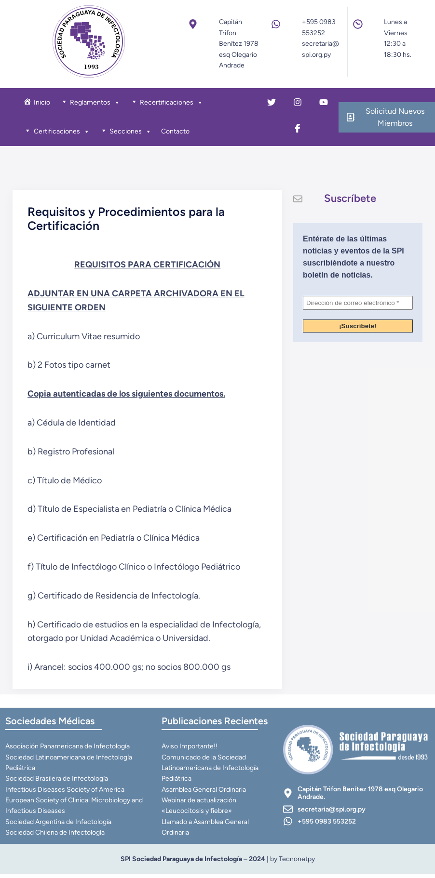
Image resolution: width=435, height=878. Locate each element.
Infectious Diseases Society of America (65, 793)
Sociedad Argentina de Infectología (59, 825)
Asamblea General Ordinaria (204, 793)
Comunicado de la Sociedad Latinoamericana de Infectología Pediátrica (210, 771)
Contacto (176, 132)
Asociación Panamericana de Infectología (68, 749)
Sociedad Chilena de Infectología (55, 836)
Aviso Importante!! (190, 749)
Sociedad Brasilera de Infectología (57, 782)
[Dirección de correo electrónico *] (357, 305)
